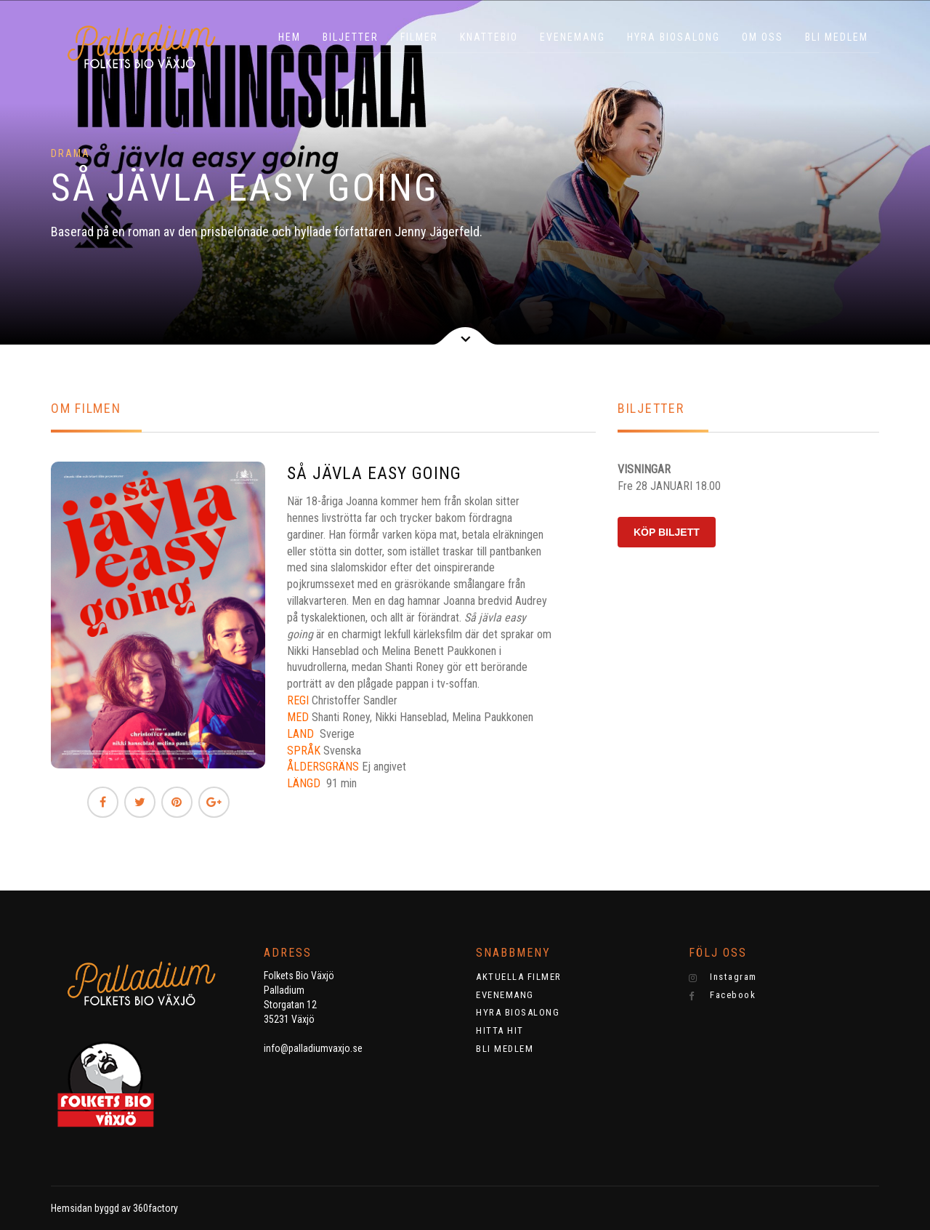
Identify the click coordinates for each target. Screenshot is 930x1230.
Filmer (419, 37)
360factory (155, 1208)
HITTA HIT (500, 1030)
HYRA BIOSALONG (673, 37)
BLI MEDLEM (836, 37)
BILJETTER (351, 37)
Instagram (723, 977)
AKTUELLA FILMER (519, 976)
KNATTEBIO (489, 37)
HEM (289, 37)
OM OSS (762, 37)
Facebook (722, 995)
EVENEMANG (572, 37)
